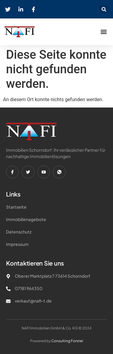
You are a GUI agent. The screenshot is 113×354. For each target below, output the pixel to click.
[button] (103, 9)
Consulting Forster (67, 341)
